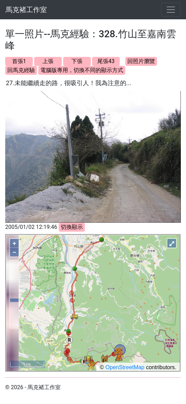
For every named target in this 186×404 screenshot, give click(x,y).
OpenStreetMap (125, 367)
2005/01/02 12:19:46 (31, 227)
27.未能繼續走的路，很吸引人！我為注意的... (68, 83)
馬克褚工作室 (26, 10)
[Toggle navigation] (170, 10)
